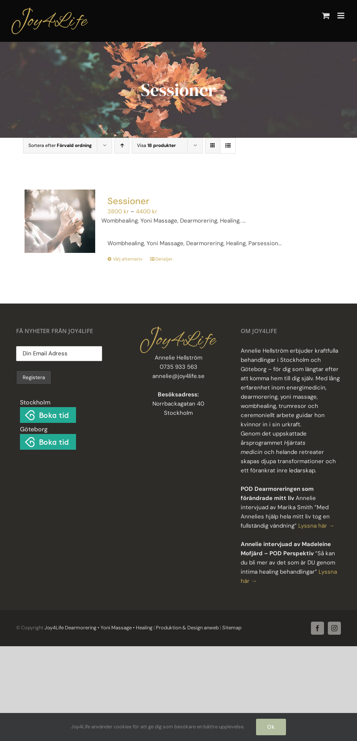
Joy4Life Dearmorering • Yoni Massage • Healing (98, 627)
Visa (156, 145)
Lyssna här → (316, 526)
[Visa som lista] (227, 145)
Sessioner (128, 201)
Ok (271, 726)
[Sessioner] (60, 221)
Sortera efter (60, 145)
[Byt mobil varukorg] (326, 16)
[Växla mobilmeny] (341, 16)
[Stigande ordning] (121, 145)
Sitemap (231, 627)
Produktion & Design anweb (187, 627)
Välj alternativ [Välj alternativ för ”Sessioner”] (127, 259)
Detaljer (163, 259)
